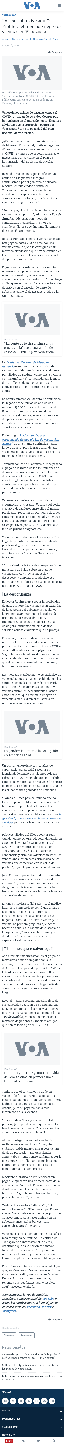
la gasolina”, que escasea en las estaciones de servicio (31, 818)
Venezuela (9, 14)
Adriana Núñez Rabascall (17, 39)
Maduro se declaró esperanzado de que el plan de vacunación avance (30, 439)
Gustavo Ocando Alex (45, 39)
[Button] (55, 52)
